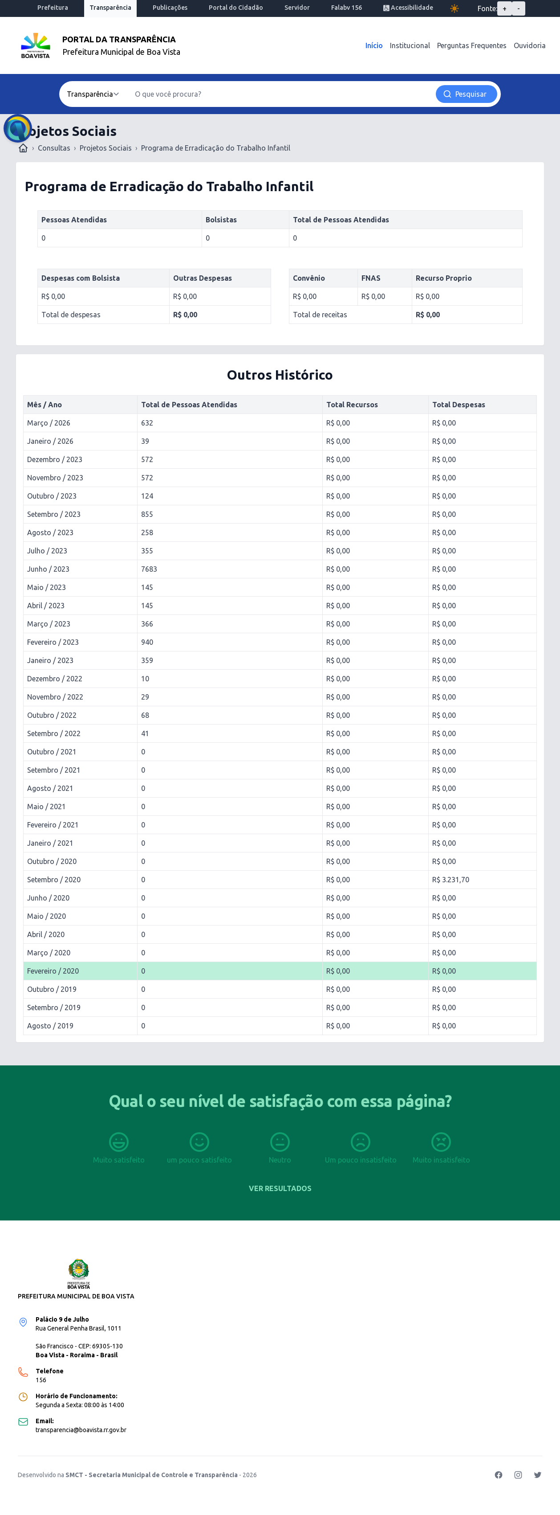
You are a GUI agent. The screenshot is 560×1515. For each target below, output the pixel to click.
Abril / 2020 (46, 934)
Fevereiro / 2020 (53, 971)
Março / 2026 (48, 423)
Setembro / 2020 (54, 880)
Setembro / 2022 (54, 733)
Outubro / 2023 (52, 496)
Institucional (410, 45)
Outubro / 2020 (52, 861)
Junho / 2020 (48, 898)
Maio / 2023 (46, 587)
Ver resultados (280, 1188)
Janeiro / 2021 (50, 843)
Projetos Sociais (106, 148)
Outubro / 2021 (52, 752)
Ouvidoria (530, 45)
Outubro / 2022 (52, 715)
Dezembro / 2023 (54, 459)
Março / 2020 (48, 953)
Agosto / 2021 (50, 788)
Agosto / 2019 (50, 1026)
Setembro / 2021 (54, 770)
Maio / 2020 (46, 916)
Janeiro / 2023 (50, 660)
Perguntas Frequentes (472, 45)
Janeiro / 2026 (50, 441)
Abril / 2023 (46, 606)
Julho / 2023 (47, 551)
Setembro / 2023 (54, 514)
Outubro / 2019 (52, 989)
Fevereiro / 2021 (53, 825)
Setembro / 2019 (54, 1007)
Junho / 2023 (48, 569)
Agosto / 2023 (50, 532)
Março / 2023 (48, 624)
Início (374, 45)
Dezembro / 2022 (54, 679)
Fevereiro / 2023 (53, 642)
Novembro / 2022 (55, 697)
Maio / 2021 (46, 807)
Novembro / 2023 (55, 478)
